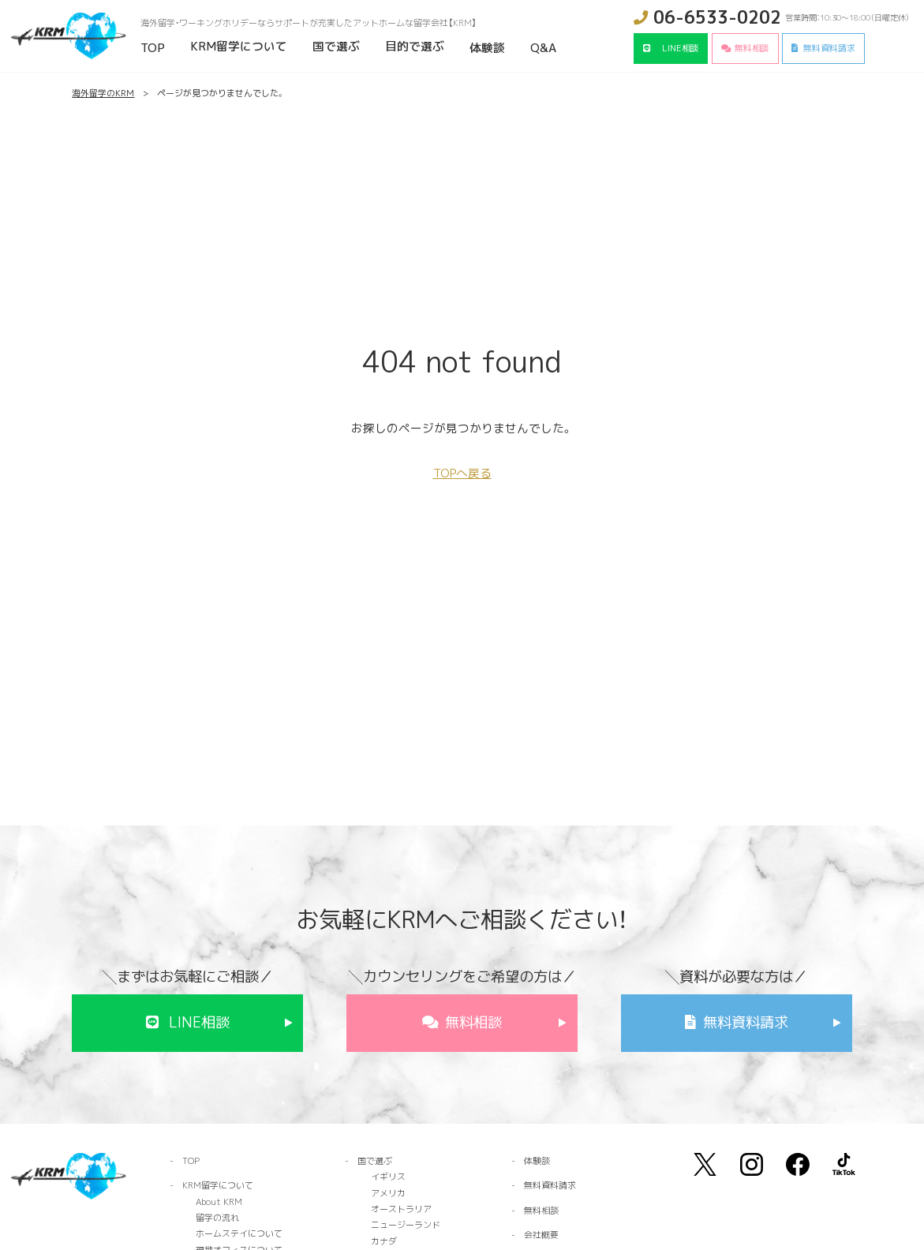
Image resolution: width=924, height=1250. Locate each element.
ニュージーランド (405, 1224)
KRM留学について (238, 46)
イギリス (388, 1176)
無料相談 (752, 48)
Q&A (543, 47)
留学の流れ (217, 1217)
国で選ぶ (336, 46)
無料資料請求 (829, 48)
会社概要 (541, 1235)
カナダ (384, 1241)
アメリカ (388, 1193)
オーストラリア (401, 1209)
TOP (152, 47)
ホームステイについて (239, 1233)
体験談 (487, 47)
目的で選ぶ (414, 46)
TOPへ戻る (462, 473)
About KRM (219, 1202)
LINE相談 (680, 48)
